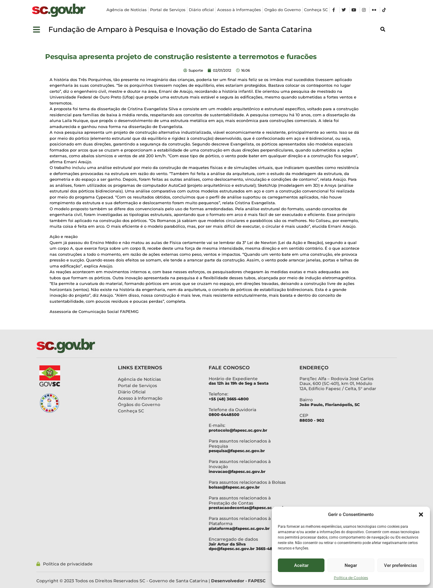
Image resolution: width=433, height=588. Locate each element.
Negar (351, 565)
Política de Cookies (351, 577)
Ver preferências (400, 565)
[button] (421, 514)
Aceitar (301, 565)
